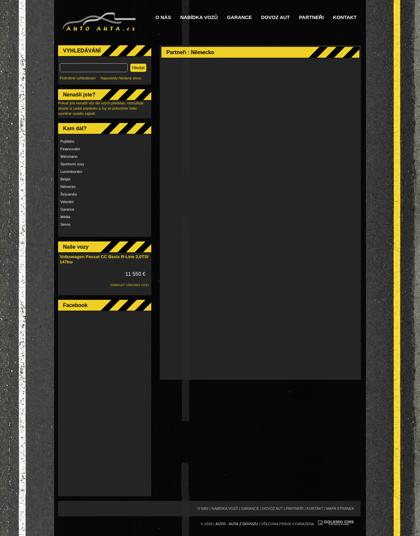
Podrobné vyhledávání (77, 78)
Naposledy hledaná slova (121, 78)
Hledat (138, 67)
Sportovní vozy (72, 164)
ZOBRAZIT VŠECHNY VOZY (129, 285)
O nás (163, 17)
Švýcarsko (68, 194)
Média (65, 217)
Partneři (311, 17)
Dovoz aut (275, 17)
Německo (67, 187)
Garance (239, 17)
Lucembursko (71, 172)
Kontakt (345, 17)
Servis (65, 224)
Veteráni (67, 202)
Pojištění (67, 141)
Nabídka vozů (199, 17)
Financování (70, 149)
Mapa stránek (340, 508)
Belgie (65, 179)
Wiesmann (68, 156)
